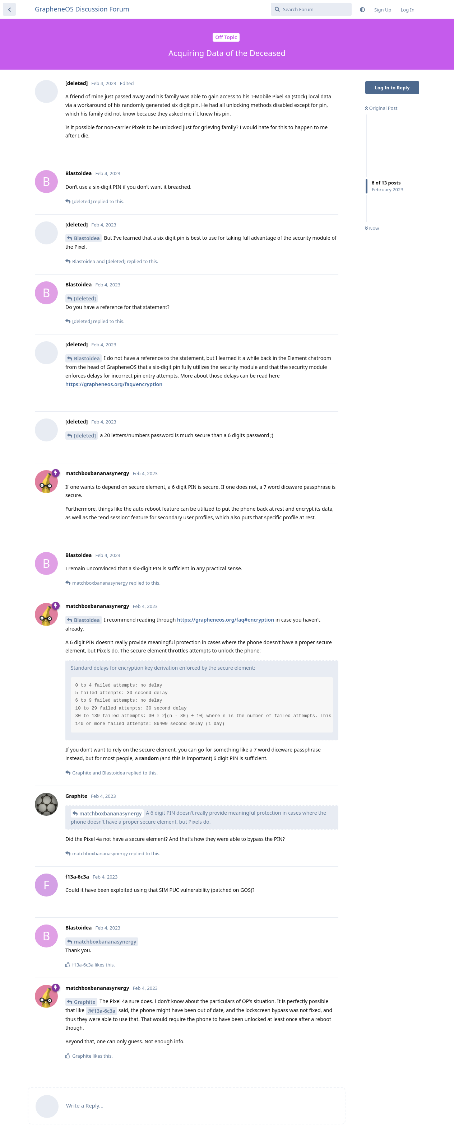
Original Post (381, 108)
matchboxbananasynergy (110, 813)
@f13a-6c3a (102, 1010)
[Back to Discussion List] (9, 9)
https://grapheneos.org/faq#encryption (113, 384)
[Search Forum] (311, 9)
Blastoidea (87, 238)
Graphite (85, 1001)
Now (372, 228)
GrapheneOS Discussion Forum (82, 9)
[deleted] (85, 298)
